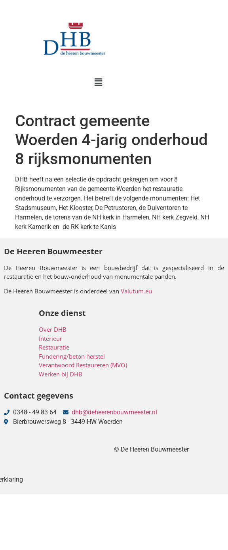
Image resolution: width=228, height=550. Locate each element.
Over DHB (52, 329)
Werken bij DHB (60, 374)
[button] (98, 82)
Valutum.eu (136, 291)
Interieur (50, 338)
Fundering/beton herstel (72, 356)
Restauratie (54, 347)
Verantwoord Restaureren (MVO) (83, 365)
